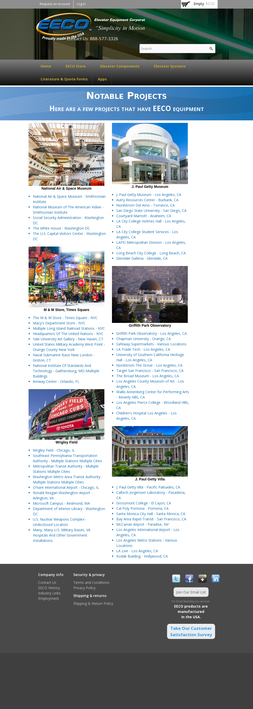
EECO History (49, 587)
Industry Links (49, 593)
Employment (48, 598)
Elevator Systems (170, 66)
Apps (102, 79)
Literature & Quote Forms (64, 79)
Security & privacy (89, 574)
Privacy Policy (84, 587)
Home (48, 66)
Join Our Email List (191, 592)
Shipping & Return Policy (93, 603)
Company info (50, 574)
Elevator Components (122, 66)
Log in (81, 4)
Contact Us (47, 582)
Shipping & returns (89, 595)
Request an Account (55, 4)
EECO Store (78, 66)
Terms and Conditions (91, 582)
